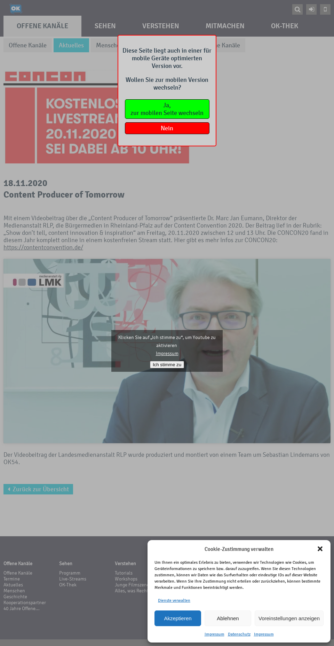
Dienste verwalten (174, 600)
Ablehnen (228, 618)
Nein (167, 128)
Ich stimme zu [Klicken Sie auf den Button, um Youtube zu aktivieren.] (167, 364)
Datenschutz (239, 634)
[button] (320, 548)
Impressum (214, 634)
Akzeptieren (177, 618)
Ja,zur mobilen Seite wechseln (167, 109)
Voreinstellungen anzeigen (289, 618)
